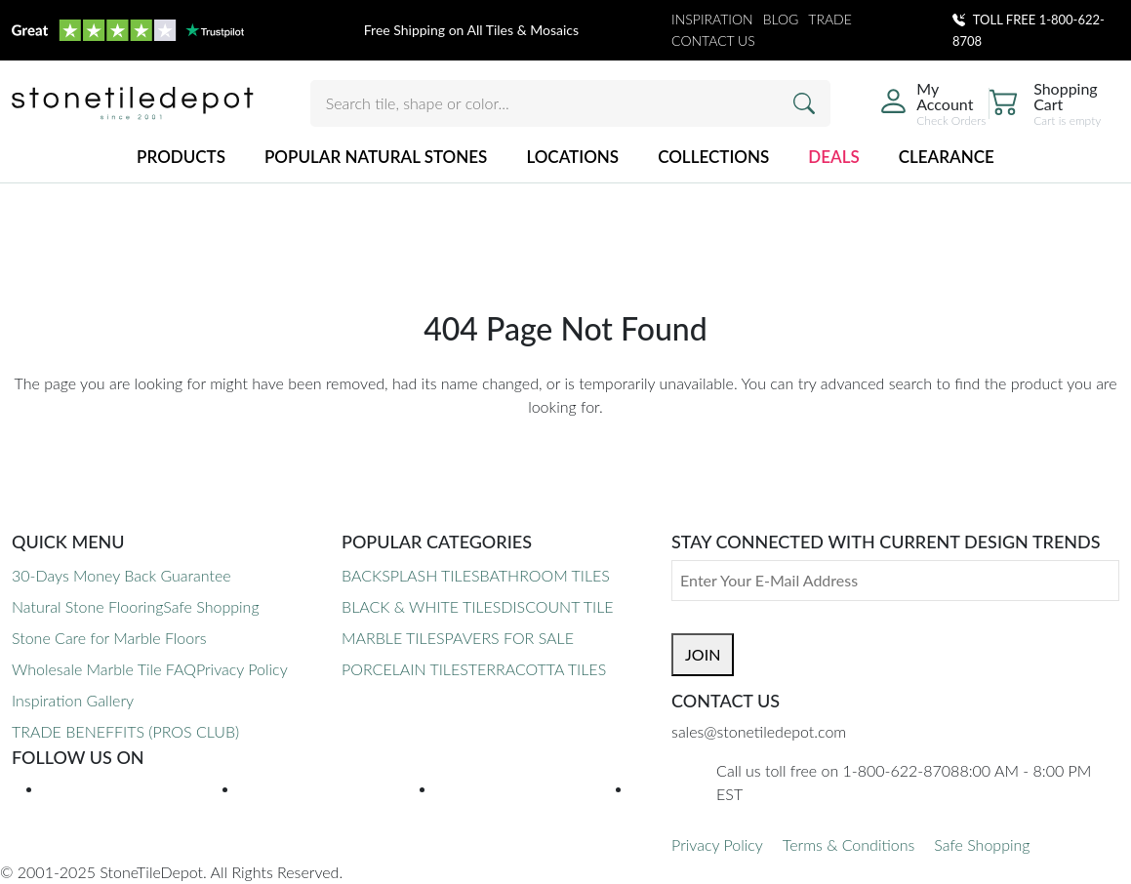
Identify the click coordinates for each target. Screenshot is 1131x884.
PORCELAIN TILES (405, 669)
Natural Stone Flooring (87, 606)
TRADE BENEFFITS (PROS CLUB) (125, 731)
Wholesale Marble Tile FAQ (104, 669)
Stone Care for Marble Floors (109, 637)
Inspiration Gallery (73, 700)
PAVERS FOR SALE (508, 637)
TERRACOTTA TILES (537, 669)
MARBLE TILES (393, 637)
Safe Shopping (211, 606)
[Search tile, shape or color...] (570, 103)
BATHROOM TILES (544, 575)
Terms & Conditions (848, 844)
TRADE (830, 19)
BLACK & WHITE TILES (421, 606)
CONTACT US (713, 40)
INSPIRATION (712, 19)
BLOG (781, 19)
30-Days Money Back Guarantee (121, 575)
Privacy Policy (242, 669)
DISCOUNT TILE (557, 606)
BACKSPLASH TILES (410, 575)
